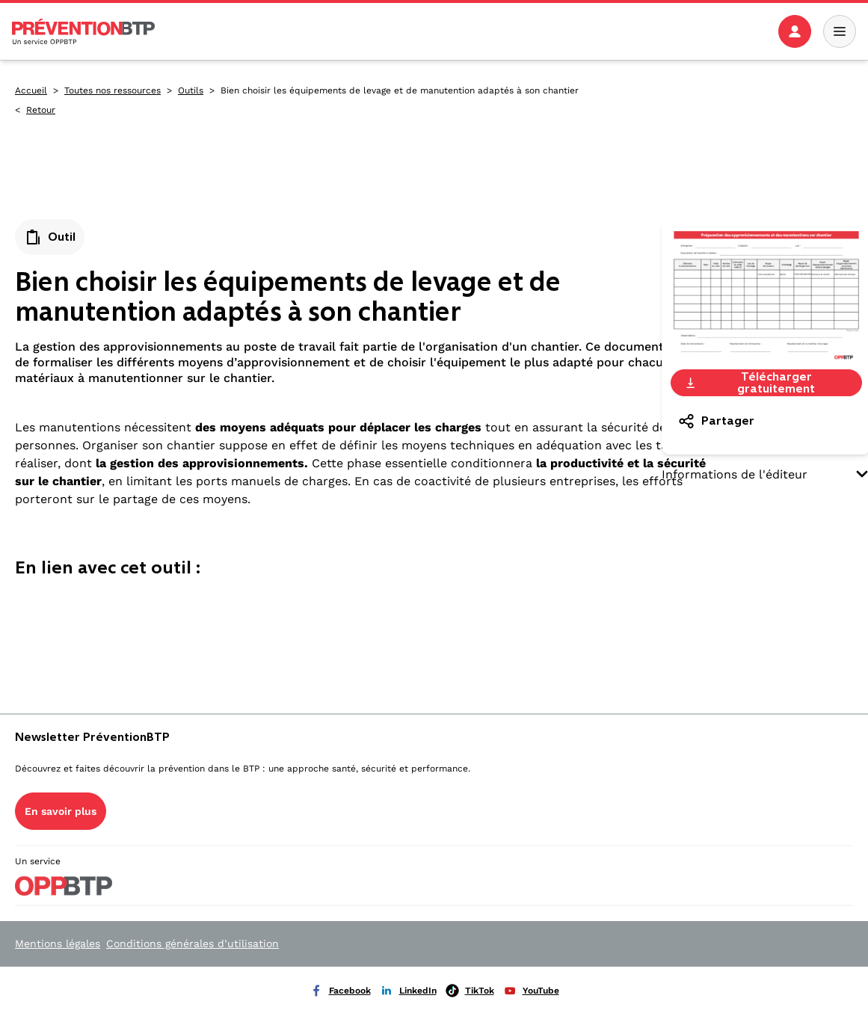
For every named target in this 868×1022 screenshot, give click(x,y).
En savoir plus (60, 811)
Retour (40, 109)
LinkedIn (408, 990)
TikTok (470, 990)
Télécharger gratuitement (749, 382)
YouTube (531, 990)
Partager (715, 421)
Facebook (340, 990)
